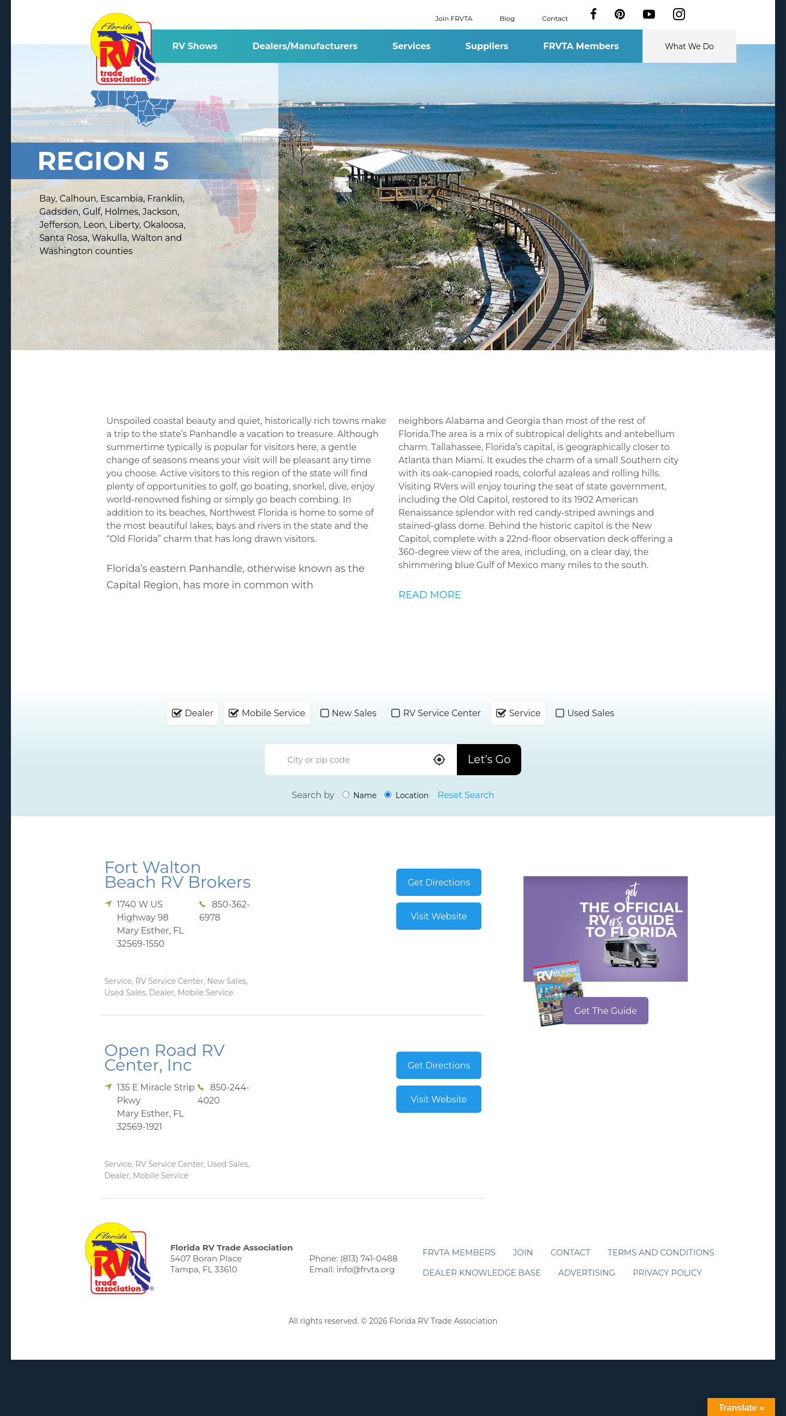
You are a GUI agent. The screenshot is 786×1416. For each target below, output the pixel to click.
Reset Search (466, 795)
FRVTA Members (581, 46)
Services (411, 46)
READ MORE (429, 595)
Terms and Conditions (661, 1252)
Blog (507, 17)
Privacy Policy (667, 1272)
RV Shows (194, 46)
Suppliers (487, 46)
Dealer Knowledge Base (481, 1272)
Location (406, 795)
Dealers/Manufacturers (305, 46)
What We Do (689, 46)
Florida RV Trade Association (124, 49)
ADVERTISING (587, 1272)
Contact (555, 17)
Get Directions (439, 882)
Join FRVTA (454, 17)
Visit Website (438, 916)
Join (523, 1252)
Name (359, 795)
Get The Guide (605, 1011)
